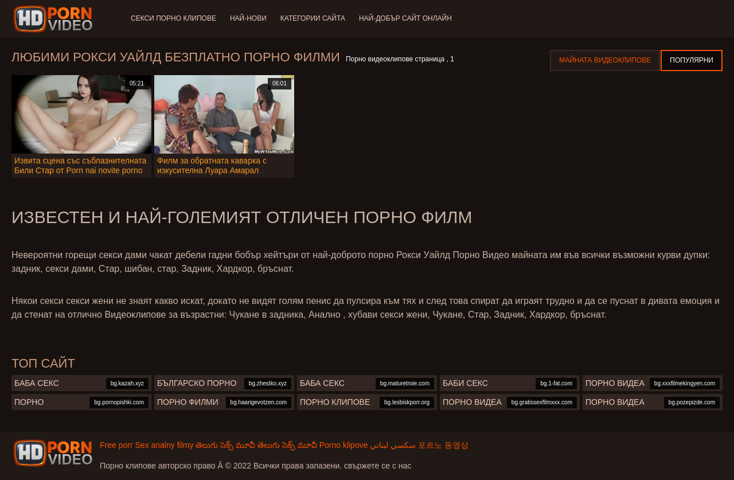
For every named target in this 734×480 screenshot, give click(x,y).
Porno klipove (343, 445)
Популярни (691, 60)
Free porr (116, 445)
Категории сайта (312, 18)
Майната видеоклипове (605, 60)
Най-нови (248, 18)
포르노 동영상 (443, 445)
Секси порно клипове (173, 18)
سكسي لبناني (393, 445)
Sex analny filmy (164, 445)
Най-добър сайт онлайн (405, 18)
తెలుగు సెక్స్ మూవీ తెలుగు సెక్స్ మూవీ (256, 445)
